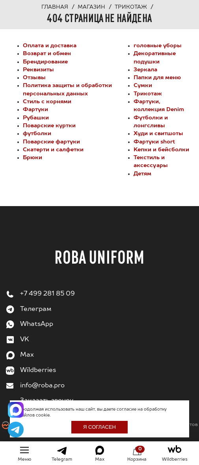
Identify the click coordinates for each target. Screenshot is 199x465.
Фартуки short (154, 142)
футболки (37, 133)
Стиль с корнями (47, 101)
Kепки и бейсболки (161, 150)
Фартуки (35, 109)
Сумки (143, 85)
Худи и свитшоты (158, 133)
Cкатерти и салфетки (53, 150)
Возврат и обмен (47, 53)
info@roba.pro (42, 386)
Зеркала (145, 70)
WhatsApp (36, 324)
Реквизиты (38, 70)
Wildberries (38, 370)
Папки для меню (157, 77)
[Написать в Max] (16, 410)
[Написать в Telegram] (16, 429)
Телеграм (35, 309)
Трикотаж (148, 94)
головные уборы (158, 45)
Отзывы (34, 77)
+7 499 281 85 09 (47, 294)
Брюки (32, 157)
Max (27, 355)
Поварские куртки (49, 125)
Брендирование (45, 62)
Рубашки (36, 118)
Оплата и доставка (49, 45)
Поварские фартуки (51, 142)
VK (24, 340)
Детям (142, 174)
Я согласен (99, 427)
